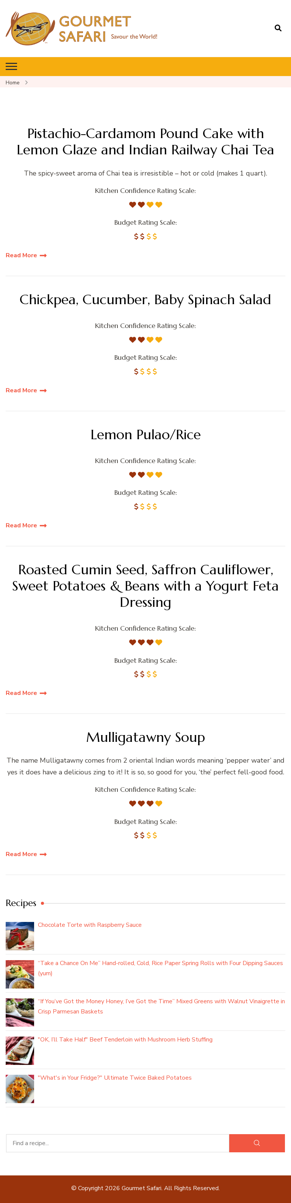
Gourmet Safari (141, 1188)
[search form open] (278, 28)
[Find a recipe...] (117, 1143)
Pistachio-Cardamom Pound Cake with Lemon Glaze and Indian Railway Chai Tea (145, 141)
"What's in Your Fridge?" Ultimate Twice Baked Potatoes (115, 1078)
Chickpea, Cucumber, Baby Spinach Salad (145, 299)
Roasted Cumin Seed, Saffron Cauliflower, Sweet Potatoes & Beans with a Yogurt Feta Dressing (145, 586)
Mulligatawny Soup (145, 737)
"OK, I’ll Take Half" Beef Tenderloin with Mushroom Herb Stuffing (125, 1039)
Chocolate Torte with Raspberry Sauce (90, 925)
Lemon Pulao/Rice (146, 434)
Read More (21, 255)
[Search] (257, 1143)
